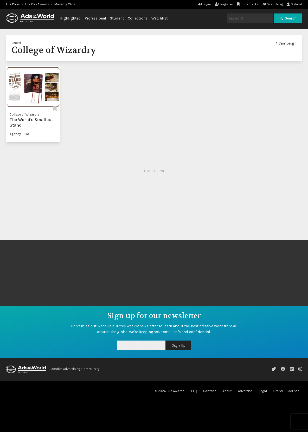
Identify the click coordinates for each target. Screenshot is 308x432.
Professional (95, 18)
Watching (273, 4)
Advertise (245, 391)
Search (288, 18)
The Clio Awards (37, 4)
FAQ (194, 391)
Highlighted (70, 18)
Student (117, 18)
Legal (263, 391)
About (227, 391)
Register (224, 4)
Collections (138, 18)
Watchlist (159, 18)
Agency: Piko (19, 134)
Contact (209, 391)
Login (204, 4)
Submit (294, 4)
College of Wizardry (24, 114)
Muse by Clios (65, 4)
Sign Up (179, 345)
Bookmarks (248, 4)
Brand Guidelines (286, 391)
